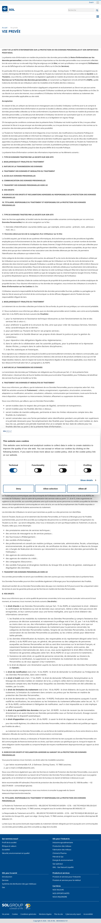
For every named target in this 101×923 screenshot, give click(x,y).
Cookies (15, 914)
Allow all (82, 489)
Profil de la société (9, 842)
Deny (18, 489)
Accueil (4, 27)
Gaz (3, 887)
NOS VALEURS (58, 889)
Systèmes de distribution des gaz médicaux (19, 884)
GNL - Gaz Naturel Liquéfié (63, 867)
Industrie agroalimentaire (63, 842)
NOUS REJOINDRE (60, 897)
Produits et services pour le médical (67, 880)
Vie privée (5, 914)
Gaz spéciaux (58, 864)
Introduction (7, 877)
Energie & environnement (63, 860)
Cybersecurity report (73, 914)
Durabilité (6, 849)
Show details (86, 480)
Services (5, 880)
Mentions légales (45, 914)
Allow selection (50, 489)
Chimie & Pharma (59, 853)
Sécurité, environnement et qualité (15, 853)
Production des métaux (62, 846)
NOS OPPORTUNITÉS (61, 893)
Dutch (91, 2)
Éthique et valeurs (9, 846)
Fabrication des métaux (62, 849)
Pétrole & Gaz (58, 856)
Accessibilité (88, 914)
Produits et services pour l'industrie (67, 877)
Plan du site (58, 914)
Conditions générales (28, 914)
